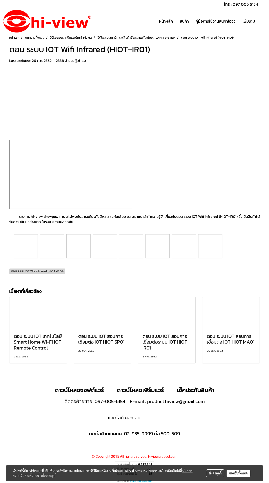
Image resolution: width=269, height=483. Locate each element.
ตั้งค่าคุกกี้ (215, 473)
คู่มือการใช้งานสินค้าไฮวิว (216, 21)
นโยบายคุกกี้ (48, 475)
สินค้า (184, 21)
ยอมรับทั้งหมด (238, 473)
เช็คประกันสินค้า (195, 390)
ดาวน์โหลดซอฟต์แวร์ (79, 390)
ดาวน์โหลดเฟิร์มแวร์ (141, 390)
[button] (262, 21)
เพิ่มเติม (248, 21)
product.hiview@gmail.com (176, 401)
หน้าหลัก (166, 21)
